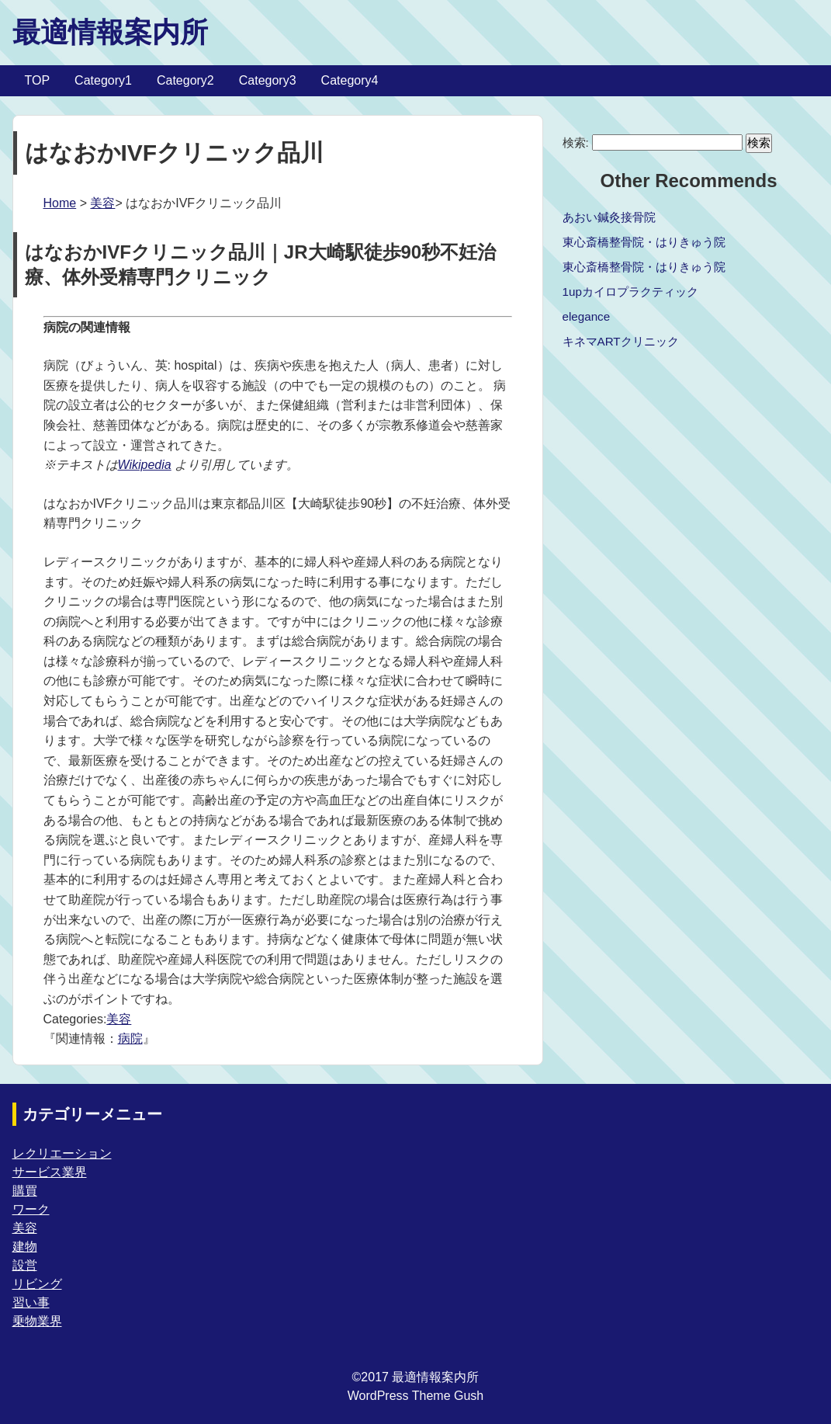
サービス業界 (49, 1172)
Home (60, 203)
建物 (24, 1246)
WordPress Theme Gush (415, 1395)
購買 (24, 1190)
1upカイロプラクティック (630, 291)
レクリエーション (62, 1153)
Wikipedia (144, 464)
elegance (587, 316)
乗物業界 (37, 1321)
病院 (130, 1038)
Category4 (350, 80)
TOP (37, 80)
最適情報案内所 (110, 32)
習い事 (31, 1302)
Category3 (267, 80)
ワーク (31, 1209)
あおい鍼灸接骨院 (609, 217)
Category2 (185, 80)
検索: (576, 142)
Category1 (103, 80)
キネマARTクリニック (621, 341)
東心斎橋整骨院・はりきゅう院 (644, 241)
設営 (24, 1265)
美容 (102, 203)
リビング (37, 1283)
